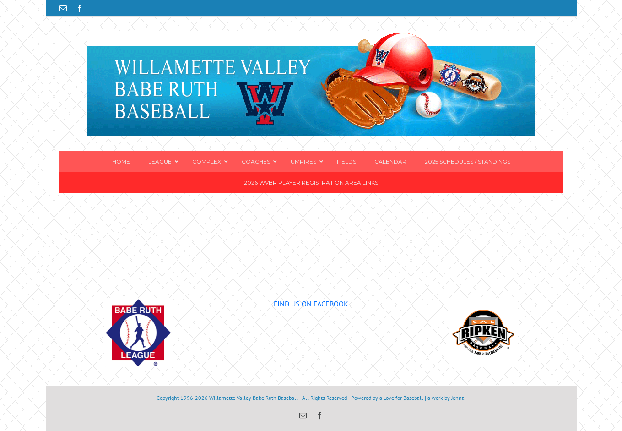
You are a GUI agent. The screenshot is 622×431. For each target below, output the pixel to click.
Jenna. (458, 397)
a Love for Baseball (401, 397)
